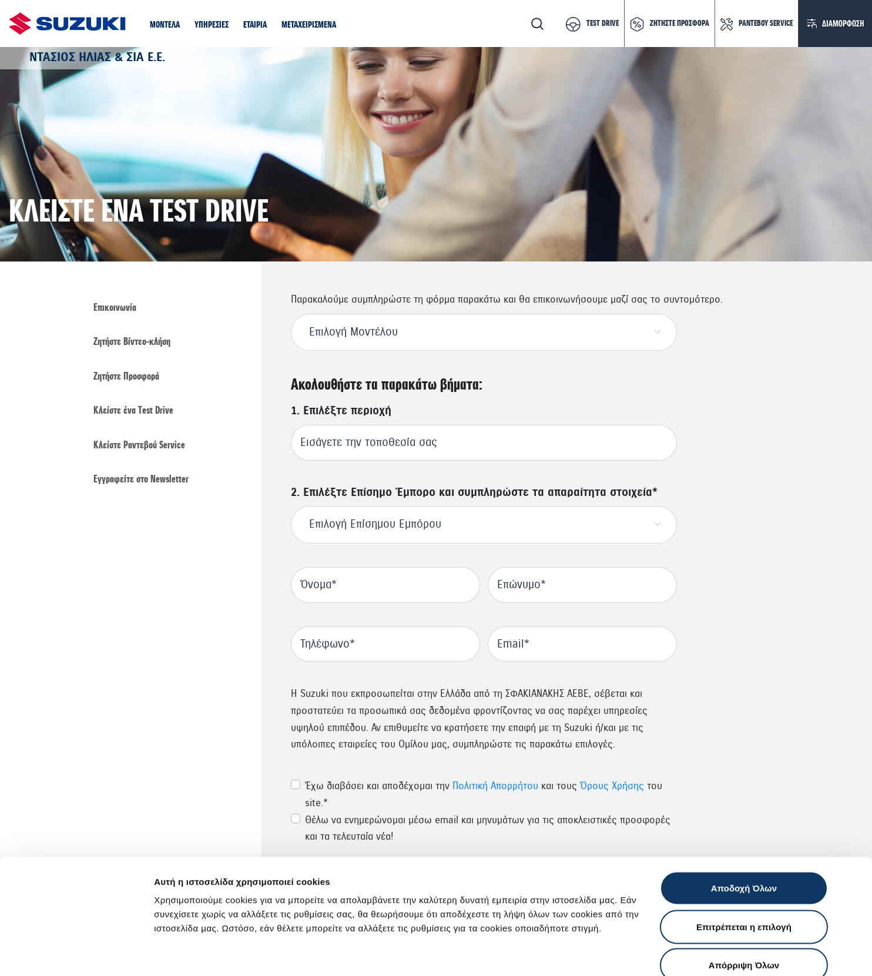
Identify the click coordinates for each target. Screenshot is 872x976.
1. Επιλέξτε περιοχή (341, 411)
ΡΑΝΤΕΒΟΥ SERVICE (766, 23)
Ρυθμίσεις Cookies (687, 953)
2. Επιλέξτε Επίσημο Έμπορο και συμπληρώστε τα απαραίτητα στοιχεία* (474, 492)
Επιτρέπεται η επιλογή (743, 861)
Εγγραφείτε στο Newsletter (141, 480)
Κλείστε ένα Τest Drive (133, 411)
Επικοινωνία (114, 308)
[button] (165, 26)
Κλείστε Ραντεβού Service (139, 446)
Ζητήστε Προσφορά (126, 377)
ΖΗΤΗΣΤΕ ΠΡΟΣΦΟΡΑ (679, 23)
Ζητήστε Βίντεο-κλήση (131, 343)
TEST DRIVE (602, 23)
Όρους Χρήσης (612, 785)
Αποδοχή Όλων (744, 822)
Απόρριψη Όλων (744, 899)
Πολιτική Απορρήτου (495, 785)
